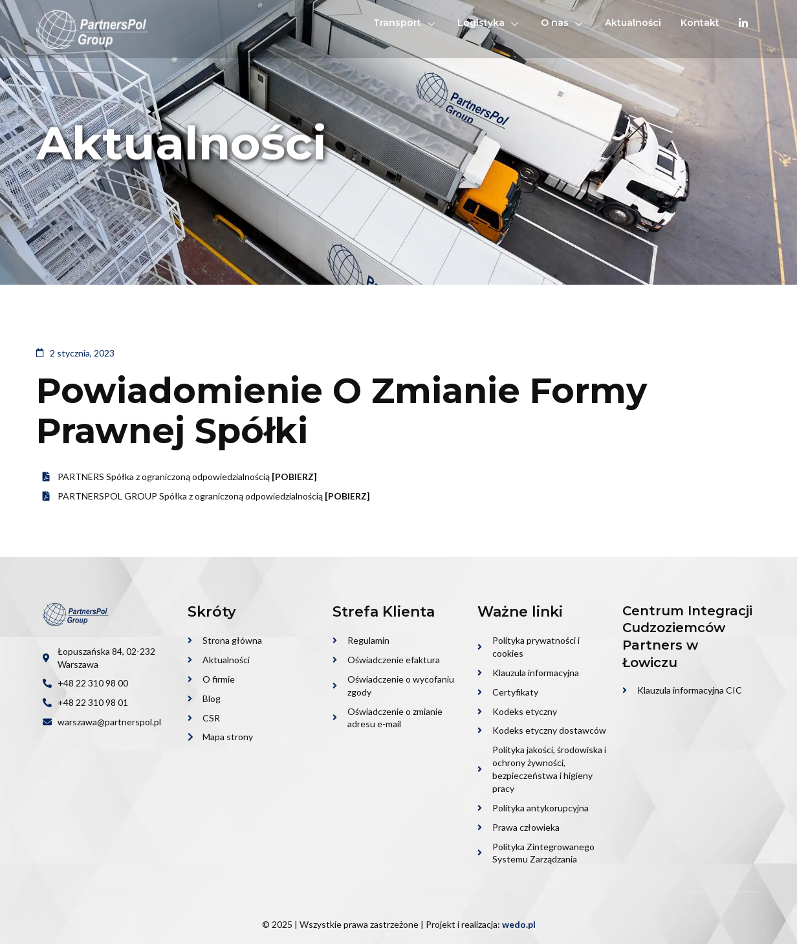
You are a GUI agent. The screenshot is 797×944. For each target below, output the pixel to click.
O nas (563, 22)
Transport (405, 22)
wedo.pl (519, 924)
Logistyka (489, 22)
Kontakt (700, 22)
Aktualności (633, 22)
